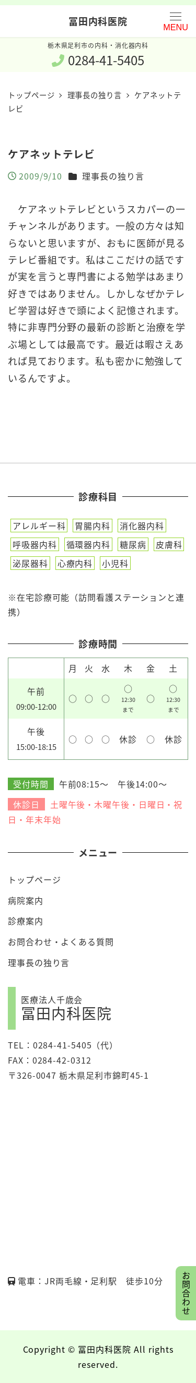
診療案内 (25, 920)
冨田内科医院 (98, 21)
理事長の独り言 (113, 176)
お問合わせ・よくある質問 (61, 941)
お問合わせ (186, 1293)
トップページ (34, 879)
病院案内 (25, 900)
